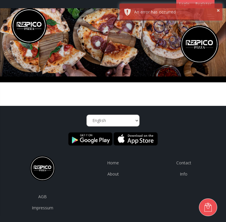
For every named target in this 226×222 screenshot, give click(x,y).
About (113, 174)
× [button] (218, 10)
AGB (42, 196)
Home (113, 163)
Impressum (42, 208)
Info (183, 174)
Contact (183, 163)
